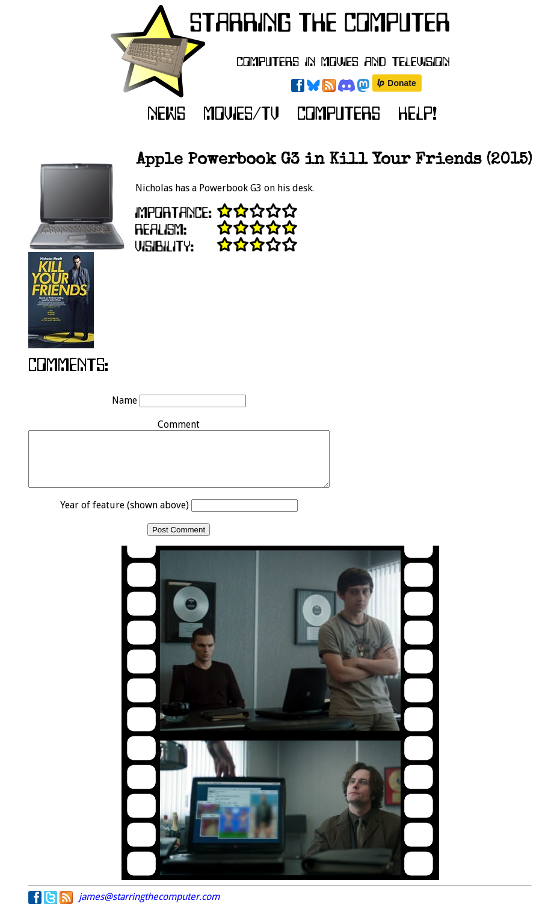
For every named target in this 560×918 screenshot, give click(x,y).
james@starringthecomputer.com (149, 907)
